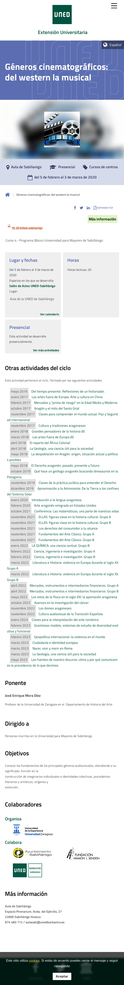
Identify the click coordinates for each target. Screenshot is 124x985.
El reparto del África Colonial (50, 442)
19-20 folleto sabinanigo (27, 228)
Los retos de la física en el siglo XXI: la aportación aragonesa (74, 597)
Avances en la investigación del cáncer (61, 602)
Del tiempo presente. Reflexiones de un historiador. (68, 391)
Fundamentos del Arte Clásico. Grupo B (66, 539)
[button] (75, 207)
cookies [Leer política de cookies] (34, 960)
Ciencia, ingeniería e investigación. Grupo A (64, 551)
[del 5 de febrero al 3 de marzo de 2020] (62, 178)
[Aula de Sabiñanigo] (24, 168)
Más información (102, 219)
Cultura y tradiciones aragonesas (62, 425)
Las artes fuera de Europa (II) (52, 437)
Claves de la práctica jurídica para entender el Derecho (77, 482)
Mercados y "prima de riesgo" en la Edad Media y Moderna (75, 402)
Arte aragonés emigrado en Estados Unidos (65, 505)
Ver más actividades (46, 350)
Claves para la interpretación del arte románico (65, 619)
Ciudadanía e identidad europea (55, 642)
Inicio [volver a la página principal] (7, 194)
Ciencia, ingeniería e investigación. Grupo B (64, 556)
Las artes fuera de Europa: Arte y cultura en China (67, 396)
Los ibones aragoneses (55, 608)
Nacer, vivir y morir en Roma (52, 648)
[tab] (62, 20)
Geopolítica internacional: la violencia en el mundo (69, 636)
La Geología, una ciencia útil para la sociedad (61, 448)
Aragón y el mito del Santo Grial (56, 408)
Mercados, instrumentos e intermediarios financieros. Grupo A (74, 585)
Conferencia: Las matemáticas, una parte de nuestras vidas (76, 511)
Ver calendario (49, 314)
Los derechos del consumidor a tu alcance (68, 528)
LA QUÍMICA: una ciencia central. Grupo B (61, 545)
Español (115, 44)
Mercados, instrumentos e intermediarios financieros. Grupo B (74, 591)
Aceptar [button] (62, 976)
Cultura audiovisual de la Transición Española (71, 614)
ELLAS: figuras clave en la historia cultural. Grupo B (75, 522)
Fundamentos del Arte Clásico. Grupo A (66, 534)
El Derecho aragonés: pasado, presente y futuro (65, 465)
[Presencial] (62, 168)
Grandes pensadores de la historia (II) (58, 431)
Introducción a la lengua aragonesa (57, 499)
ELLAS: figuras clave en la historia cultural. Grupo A (75, 516)
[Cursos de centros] (100, 168)
